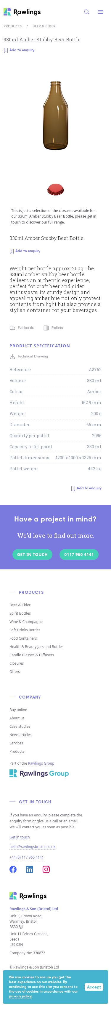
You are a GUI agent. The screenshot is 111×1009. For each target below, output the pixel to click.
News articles (20, 734)
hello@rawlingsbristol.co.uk (32, 846)
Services (16, 743)
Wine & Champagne (26, 621)
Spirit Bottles (20, 613)
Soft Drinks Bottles (24, 629)
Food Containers (23, 638)
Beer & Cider (44, 26)
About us (16, 718)
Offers (14, 671)
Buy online (18, 709)
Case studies (19, 726)
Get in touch (19, 837)
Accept (94, 987)
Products (13, 26)
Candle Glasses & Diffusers (31, 654)
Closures (16, 663)
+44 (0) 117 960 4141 (26, 857)
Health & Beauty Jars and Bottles (36, 646)
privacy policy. (20, 996)
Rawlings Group (41, 763)
